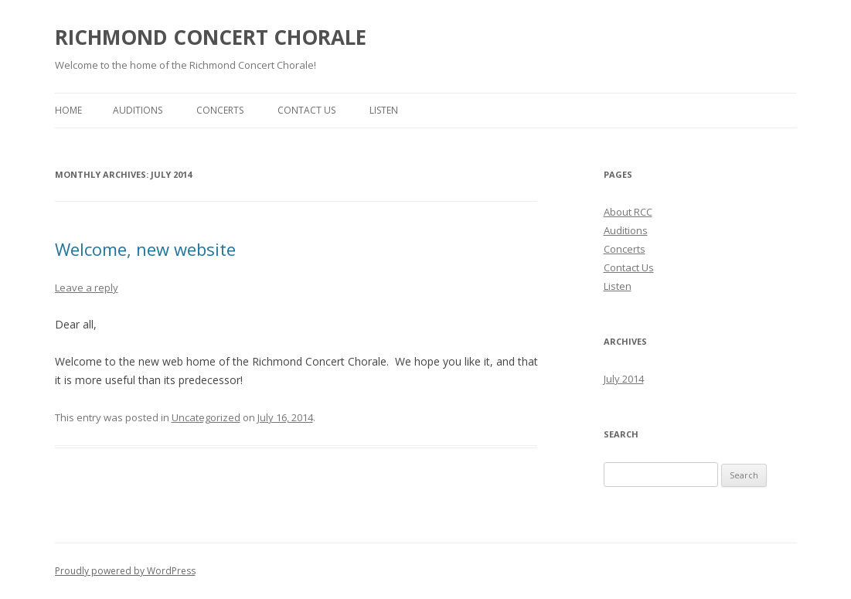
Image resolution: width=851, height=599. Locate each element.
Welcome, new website (145, 248)
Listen (383, 110)
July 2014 (624, 379)
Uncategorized (206, 417)
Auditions (137, 110)
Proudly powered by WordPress (125, 570)
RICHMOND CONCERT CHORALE (210, 37)
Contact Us (306, 110)
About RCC (628, 212)
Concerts (219, 110)
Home (68, 110)
